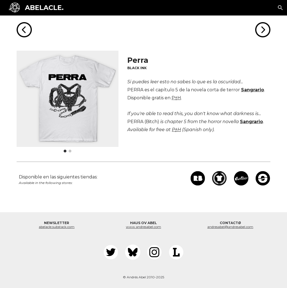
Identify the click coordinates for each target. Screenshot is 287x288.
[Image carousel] (68, 102)
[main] (197, 62)
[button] (280, 7)
